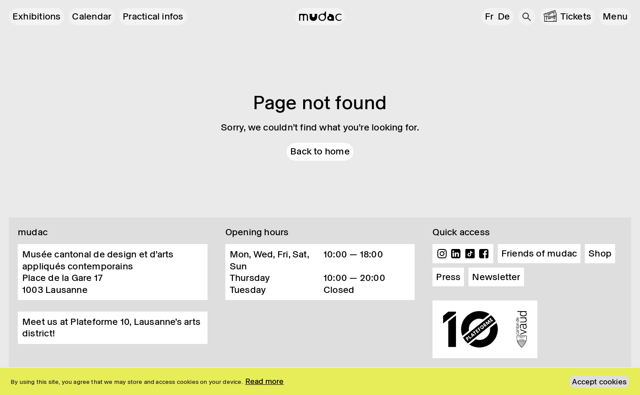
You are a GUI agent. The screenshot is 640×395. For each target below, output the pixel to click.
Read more (264, 381)
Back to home (320, 151)
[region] (320, 381)
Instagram (442, 254)
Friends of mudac (539, 253)
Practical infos (153, 16)
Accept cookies (599, 382)
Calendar (91, 16)
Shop (600, 253)
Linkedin (456, 254)
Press (448, 277)
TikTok (470, 254)
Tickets (576, 16)
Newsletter (496, 277)
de (504, 16)
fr (489, 16)
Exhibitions (36, 16)
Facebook (484, 254)
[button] (615, 16)
